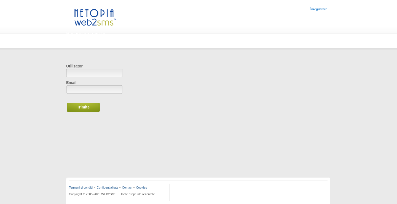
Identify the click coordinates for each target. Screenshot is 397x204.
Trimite (83, 107)
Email (71, 82)
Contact (127, 187)
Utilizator (74, 66)
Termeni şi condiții (81, 187)
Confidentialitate (107, 187)
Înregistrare (318, 9)
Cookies (141, 187)
